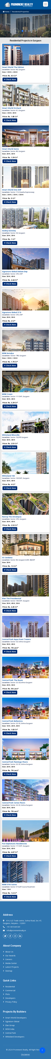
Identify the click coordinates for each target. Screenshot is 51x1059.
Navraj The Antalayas (11, 556)
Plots (7, 994)
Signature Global (12, 1021)
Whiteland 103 (8, 515)
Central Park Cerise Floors (13, 842)
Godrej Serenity (9, 270)
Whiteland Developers (14, 1036)
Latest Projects (12, 967)
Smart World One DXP (11, 229)
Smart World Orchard (11, 147)
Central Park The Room (12, 719)
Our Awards (10, 955)
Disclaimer (25, 1054)
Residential (10, 986)
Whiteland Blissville (10, 474)
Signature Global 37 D (11, 352)
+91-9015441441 (13, 927)
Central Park (10, 1033)
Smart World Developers (16, 1017)
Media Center (11, 963)
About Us (9, 951)
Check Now (10, 119)
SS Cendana (7, 597)
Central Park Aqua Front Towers (16, 678)
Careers (8, 959)
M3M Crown (7, 433)
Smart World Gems (10, 188)
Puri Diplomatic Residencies (14, 883)
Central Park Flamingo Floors (15, 801)
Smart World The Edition (13, 106)
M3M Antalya (8, 392)
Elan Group (10, 1025)
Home (6, 11)
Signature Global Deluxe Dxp (14, 311)
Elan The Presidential (11, 638)
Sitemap (8, 971)
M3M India (9, 1029)
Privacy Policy (11, 1002)
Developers (10, 998)
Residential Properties (20, 11)
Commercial (10, 990)
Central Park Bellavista (12, 760)
